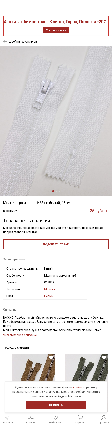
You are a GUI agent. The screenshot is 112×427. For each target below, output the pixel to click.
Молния (49, 289)
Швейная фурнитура (23, 41)
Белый (48, 296)
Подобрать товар (56, 244)
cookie (77, 387)
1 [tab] (53, 191)
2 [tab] (56, 191)
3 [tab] (59, 191)
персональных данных (27, 391)
